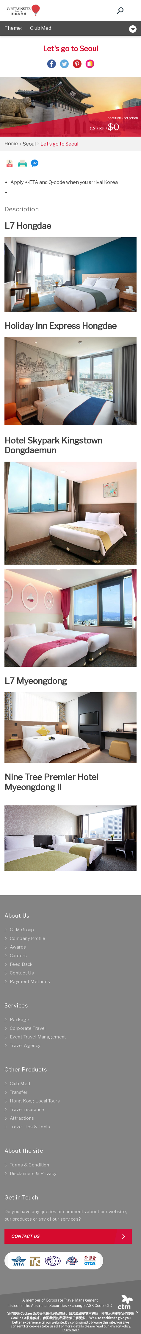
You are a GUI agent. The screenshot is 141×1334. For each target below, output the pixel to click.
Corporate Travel (28, 1028)
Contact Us (22, 973)
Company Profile (27, 938)
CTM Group (22, 929)
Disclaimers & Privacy (33, 1173)
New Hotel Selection (53, 28)
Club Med (20, 1083)
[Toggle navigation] (131, 10)
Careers (18, 955)
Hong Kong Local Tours (35, 1101)
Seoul (29, 144)
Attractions (22, 1118)
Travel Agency (25, 1045)
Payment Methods (30, 981)
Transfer (18, 1092)
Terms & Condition (29, 1165)
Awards (18, 947)
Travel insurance (27, 1109)
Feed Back (21, 964)
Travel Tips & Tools (30, 1127)
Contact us (25, 1236)
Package (19, 1019)
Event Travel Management (38, 1037)
